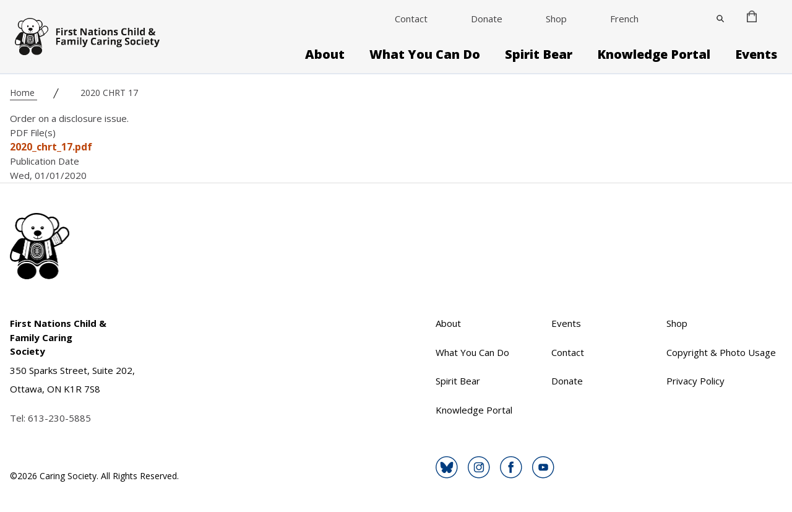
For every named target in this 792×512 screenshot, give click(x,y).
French (624, 18)
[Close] (720, 18)
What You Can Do (424, 54)
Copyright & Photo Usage (721, 352)
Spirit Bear (538, 54)
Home (23, 92)
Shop (556, 18)
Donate (486, 18)
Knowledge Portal (653, 54)
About (325, 54)
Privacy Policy (695, 381)
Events (756, 54)
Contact (411, 18)
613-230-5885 (59, 418)
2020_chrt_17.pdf (51, 147)
